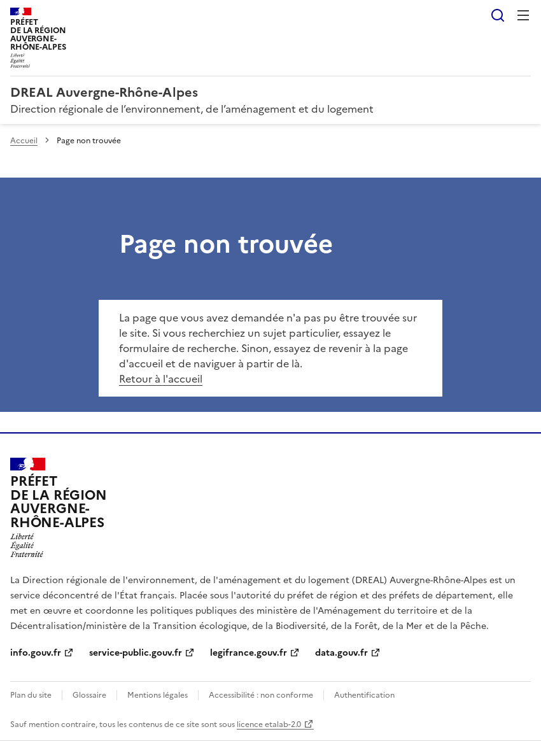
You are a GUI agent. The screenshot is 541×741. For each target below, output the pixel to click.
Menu (523, 15)
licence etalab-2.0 (269, 724)
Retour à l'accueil (160, 378)
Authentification (364, 695)
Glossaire (89, 695)
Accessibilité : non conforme (261, 695)
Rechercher (497, 15)
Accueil (24, 140)
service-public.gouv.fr (135, 653)
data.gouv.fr (341, 653)
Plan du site (31, 695)
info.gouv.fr (35, 653)
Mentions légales (157, 695)
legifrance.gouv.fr (248, 653)
